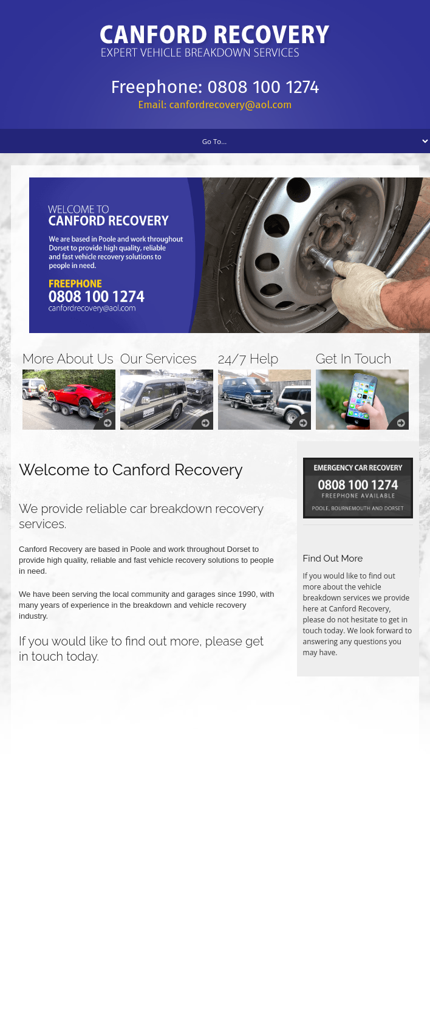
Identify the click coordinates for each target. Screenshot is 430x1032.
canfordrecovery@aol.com (230, 104)
